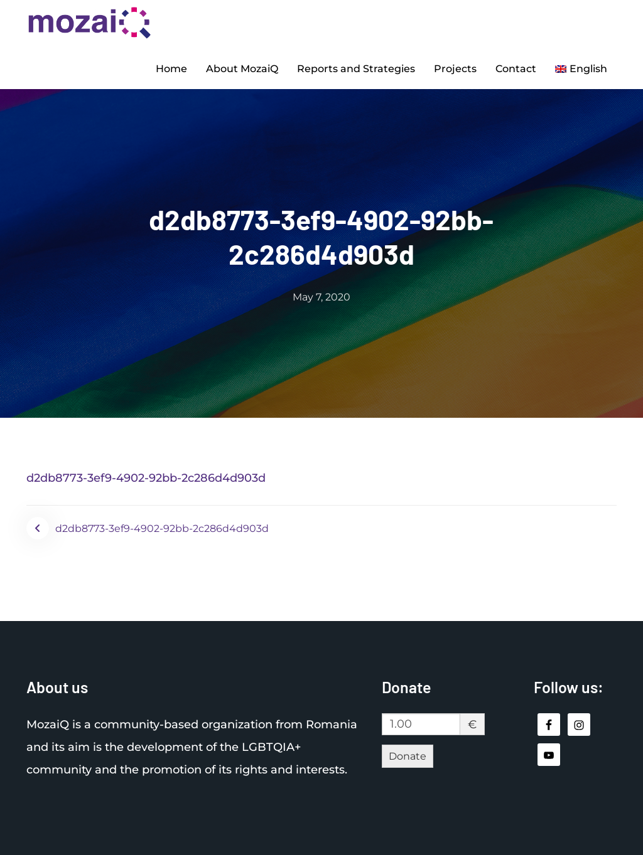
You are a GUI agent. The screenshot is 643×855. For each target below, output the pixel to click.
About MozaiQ (242, 68)
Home (171, 68)
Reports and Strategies (356, 68)
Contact (515, 68)
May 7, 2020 (321, 296)
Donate (407, 754)
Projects (455, 68)
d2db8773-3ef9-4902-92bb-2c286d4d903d (146, 477)
